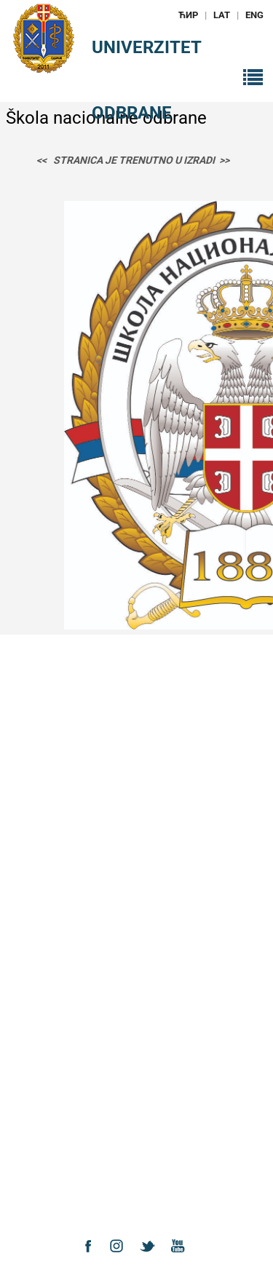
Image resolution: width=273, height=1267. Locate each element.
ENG (254, 14)
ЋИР (188, 14)
